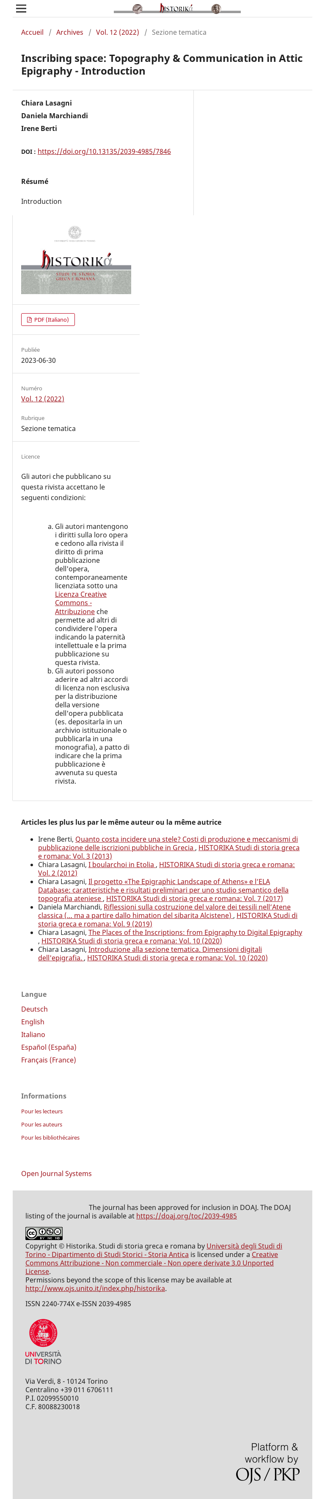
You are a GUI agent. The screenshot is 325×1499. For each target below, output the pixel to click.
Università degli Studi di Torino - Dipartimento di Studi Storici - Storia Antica (153, 1250)
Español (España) (49, 1047)
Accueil (32, 32)
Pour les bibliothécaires (50, 1137)
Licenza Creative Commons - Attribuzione (81, 603)
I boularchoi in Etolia (122, 864)
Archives (69, 32)
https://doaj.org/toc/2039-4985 (186, 1216)
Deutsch (34, 1009)
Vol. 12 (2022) (117, 32)
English (32, 1021)
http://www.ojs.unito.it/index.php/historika (95, 1288)
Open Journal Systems (56, 1173)
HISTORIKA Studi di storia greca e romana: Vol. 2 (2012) (166, 869)
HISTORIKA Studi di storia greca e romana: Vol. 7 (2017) (194, 898)
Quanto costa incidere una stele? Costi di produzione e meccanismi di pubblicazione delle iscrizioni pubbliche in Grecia (168, 843)
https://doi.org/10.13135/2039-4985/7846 (104, 151)
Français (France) (48, 1060)
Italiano (33, 1034)
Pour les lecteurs (42, 1111)
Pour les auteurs (41, 1124)
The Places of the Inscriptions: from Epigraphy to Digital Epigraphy (195, 932)
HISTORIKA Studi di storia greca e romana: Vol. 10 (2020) (131, 941)
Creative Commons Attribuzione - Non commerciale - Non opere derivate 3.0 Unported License (151, 1263)
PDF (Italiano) (51, 319)
